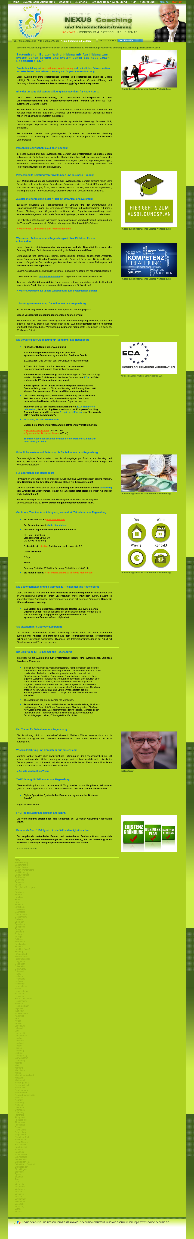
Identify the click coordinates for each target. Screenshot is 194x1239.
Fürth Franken (21, 956)
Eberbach (19, 922)
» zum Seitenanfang (27, 848)
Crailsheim (20, 909)
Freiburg (19, 951)
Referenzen (126, 40)
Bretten (18, 894)
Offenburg (19, 1112)
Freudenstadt (21, 954)
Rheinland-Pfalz (22, 1137)
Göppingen (20, 964)
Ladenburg (20, 1026)
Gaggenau (20, 961)
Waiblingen (20, 1189)
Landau (18, 1038)
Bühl (17, 902)
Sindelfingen (21, 1169)
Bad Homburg (21, 872)
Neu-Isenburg (21, 1090)
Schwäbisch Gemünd (25, 1164)
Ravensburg (20, 1130)
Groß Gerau (20, 969)
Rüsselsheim (21, 1144)
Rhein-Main (20, 1139)
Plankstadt (20, 1125)
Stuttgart (19, 1177)
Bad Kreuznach (22, 875)
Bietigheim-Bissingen (25, 887)
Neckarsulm (20, 1087)
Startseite (21, 47)
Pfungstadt (20, 1117)
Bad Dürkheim (21, 865)
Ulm (17, 1181)
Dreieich (19, 919)
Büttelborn (20, 907)
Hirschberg (20, 993)
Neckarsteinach (22, 1085)
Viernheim (19, 1184)
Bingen (18, 885)
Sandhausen (21, 1154)
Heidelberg (20, 979)
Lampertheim (21, 1035)
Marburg (19, 1068)
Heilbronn (19, 981)
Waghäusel (20, 1186)
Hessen (18, 988)
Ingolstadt (19, 1011)
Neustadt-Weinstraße (25, 1095)
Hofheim (19, 1003)
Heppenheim (21, 986)
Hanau (18, 974)
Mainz (18, 1065)
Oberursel (19, 1107)
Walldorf (19, 1191)
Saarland (19, 1149)
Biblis (17, 889)
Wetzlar (18, 1196)
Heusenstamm (22, 991)
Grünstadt (19, 971)
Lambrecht (20, 1033)
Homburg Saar (22, 1006)
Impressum (87, 32)
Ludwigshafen (21, 1058)
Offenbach (20, 1110)
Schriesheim (21, 1159)
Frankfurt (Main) (22, 949)
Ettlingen (19, 936)
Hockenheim (21, 1001)
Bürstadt (19, 904)
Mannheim (20, 1070)
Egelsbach (20, 924)
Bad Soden (20, 877)
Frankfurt (19, 946)
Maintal (18, 1063)
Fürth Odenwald (22, 959)
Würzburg (19, 1206)
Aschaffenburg (22, 862)
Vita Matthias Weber (48, 41)
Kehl (17, 1018)
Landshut (19, 1043)
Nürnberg (19, 1102)
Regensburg (20, 1132)
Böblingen (19, 892)
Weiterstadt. (20, 1199)
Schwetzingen (21, 1167)
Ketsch (18, 1021)
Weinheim (19, 1194)
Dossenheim (21, 917)
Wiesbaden (20, 1201)
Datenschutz (110, 32)
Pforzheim (19, 1115)
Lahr (17, 1031)
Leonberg (19, 1050)
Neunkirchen (21, 1092)
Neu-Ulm (19, 1097)
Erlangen (19, 929)
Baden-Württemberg (24, 870)
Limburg (19, 1053)
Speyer (18, 1174)
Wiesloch (19, 1204)
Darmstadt (20, 912)
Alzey (17, 860)
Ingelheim (19, 1008)
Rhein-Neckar (21, 1142)
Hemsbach (20, 984)
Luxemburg (20, 1060)
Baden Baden (21, 867)
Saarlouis (19, 1152)
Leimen (18, 1048)
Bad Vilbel (19, 880)
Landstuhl (19, 1040)
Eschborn (19, 932)
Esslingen (19, 934)
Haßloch (19, 976)
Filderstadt (20, 941)
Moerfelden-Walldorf (24, 1075)
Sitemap (131, 32)
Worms (18, 1211)
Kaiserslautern (22, 1013)
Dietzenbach (21, 914)
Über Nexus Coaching (25, 41)
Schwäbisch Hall (22, 1162)
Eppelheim (20, 927)
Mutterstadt (20, 1080)
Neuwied (19, 1100)
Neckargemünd (22, 1082)
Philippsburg (21, 1120)
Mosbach (19, 1078)
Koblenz (19, 1023)
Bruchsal (19, 897)
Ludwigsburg (21, 1055)
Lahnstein (19, 1028)
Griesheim (20, 966)
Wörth (18, 1209)
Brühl (17, 899)
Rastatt (18, 1127)
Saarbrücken (21, 1147)
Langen (18, 1045)
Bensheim (19, 882)
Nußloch (19, 1105)
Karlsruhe (19, 1016)
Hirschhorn (20, 996)
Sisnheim (19, 1172)
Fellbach (19, 939)
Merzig (18, 1073)
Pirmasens (20, 1122)
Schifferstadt (21, 1157)
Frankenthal (20, 944)
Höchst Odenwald (23, 998)
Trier (17, 1179)
